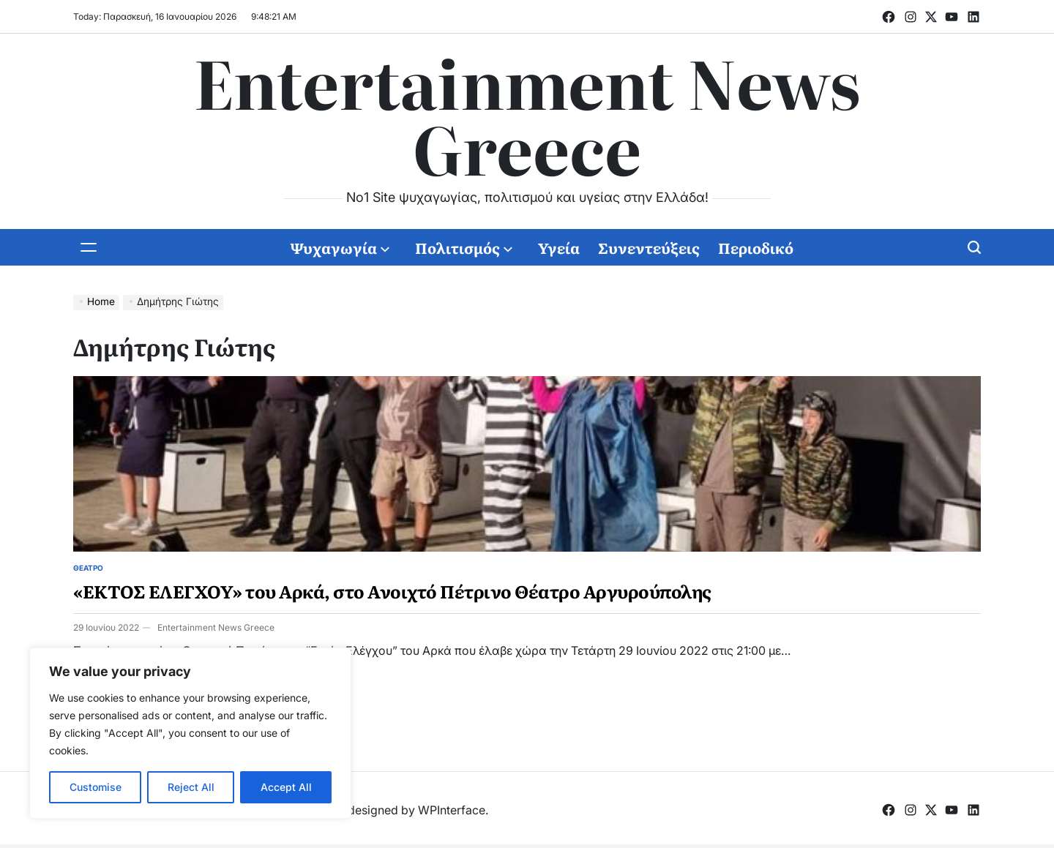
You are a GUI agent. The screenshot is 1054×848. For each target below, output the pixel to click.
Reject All (191, 787)
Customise (96, 787)
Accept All (286, 787)
